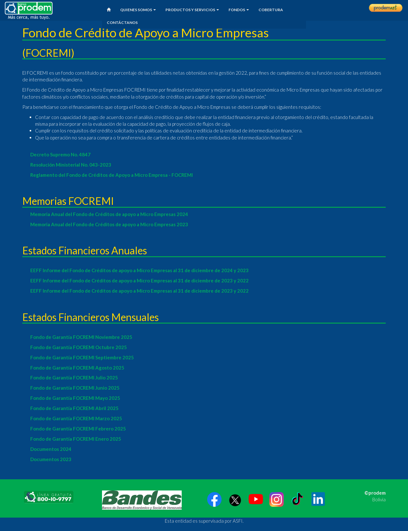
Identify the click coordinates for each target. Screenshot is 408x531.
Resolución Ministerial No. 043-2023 (70, 165)
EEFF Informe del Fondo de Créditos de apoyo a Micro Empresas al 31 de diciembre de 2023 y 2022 (139, 280)
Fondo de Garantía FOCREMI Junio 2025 (75, 388)
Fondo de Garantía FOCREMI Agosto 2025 (77, 367)
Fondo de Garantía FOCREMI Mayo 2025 (75, 398)
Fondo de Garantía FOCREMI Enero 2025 (75, 439)
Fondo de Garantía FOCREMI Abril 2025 (74, 408)
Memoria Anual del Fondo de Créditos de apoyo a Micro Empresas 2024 (109, 214)
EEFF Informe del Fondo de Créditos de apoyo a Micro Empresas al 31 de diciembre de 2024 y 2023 (139, 270)
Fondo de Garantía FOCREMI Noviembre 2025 (81, 337)
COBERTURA (271, 9)
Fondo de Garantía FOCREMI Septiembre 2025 (82, 357)
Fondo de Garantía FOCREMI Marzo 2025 (76, 418)
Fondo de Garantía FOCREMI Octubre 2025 (78, 347)
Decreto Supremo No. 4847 (60, 154)
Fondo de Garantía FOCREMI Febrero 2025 (78, 428)
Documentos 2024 (50, 449)
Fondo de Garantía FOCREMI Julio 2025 (74, 377)
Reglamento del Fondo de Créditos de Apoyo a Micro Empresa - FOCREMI (111, 175)
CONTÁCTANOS (122, 22)
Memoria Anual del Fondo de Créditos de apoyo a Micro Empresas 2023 (109, 224)
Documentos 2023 (50, 459)
